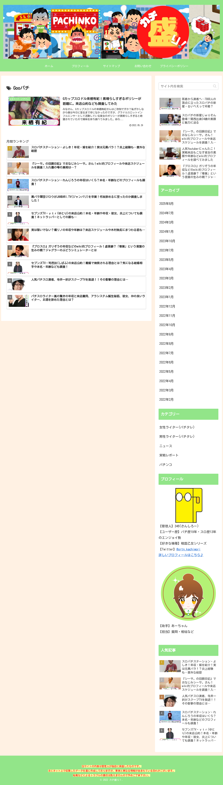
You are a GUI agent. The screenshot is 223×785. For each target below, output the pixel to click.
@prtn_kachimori (188, 549)
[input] (188, 86)
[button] (215, 86)
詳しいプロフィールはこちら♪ (181, 555)
